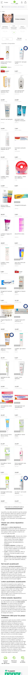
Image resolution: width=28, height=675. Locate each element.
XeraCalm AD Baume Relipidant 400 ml (6, 148)
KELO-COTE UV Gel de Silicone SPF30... (6, 435)
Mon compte (22, 2)
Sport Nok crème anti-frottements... (20, 263)
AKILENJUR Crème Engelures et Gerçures (20, 120)
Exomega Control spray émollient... (6, 492)
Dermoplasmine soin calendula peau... (20, 406)
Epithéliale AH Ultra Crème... (5, 378)
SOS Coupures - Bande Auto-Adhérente (20, 177)
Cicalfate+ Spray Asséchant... (5, 177)
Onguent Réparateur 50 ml (6, 320)
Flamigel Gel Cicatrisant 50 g (6, 292)
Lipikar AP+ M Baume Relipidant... (6, 349)
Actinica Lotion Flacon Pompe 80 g (6, 62)
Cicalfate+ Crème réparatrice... (5, 263)
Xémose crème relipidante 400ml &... (6, 206)
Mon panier (25, 2)
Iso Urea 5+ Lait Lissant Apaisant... (20, 492)
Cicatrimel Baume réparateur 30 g (5, 91)
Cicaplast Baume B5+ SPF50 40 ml (20, 320)
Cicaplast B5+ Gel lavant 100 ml (20, 62)
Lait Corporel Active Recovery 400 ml (19, 91)
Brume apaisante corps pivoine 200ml (20, 464)
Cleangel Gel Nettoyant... (21, 205)
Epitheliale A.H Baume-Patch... (20, 292)
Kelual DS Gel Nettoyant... (7, 119)
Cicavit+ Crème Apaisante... (18, 378)
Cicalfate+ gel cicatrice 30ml (20, 349)
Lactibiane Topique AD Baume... (6, 234)
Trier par (19, 38)
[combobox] (14, 6)
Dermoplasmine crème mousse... (6, 406)
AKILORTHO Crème (19, 234)
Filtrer (7, 39)
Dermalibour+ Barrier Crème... (20, 435)
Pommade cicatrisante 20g (20, 148)
